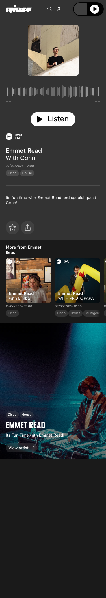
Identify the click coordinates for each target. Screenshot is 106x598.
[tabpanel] (53, 92)
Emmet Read (24, 150)
